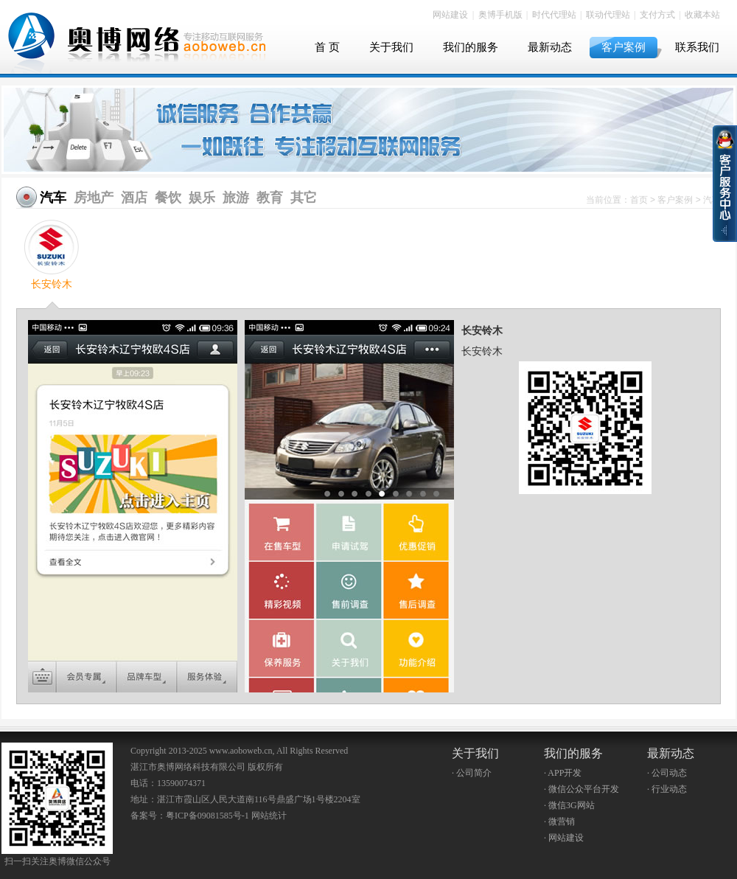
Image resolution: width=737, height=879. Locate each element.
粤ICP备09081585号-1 (207, 815)
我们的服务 (470, 47)
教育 (269, 197)
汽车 (53, 197)
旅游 (236, 197)
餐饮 (168, 197)
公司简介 (474, 773)
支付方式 (657, 15)
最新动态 (550, 47)
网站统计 (269, 815)
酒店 (134, 197)
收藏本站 (702, 15)
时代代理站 (554, 15)
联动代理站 (608, 15)
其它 (303, 197)
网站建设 (450, 15)
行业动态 (669, 789)
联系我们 (697, 47)
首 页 (327, 47)
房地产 (93, 197)
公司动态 (669, 773)
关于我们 (391, 47)
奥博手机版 (500, 15)
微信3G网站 (571, 805)
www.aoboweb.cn (241, 751)
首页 (639, 200)
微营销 (561, 821)
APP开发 (564, 773)
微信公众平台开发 (583, 789)
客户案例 (623, 47)
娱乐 (202, 197)
